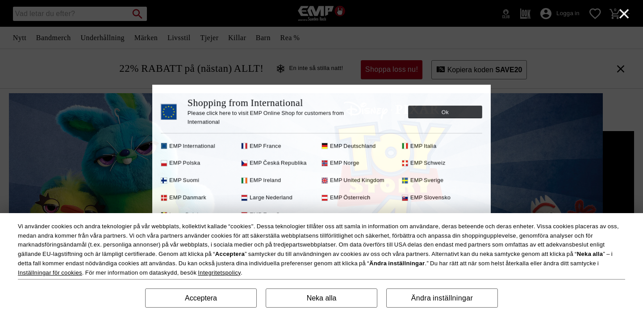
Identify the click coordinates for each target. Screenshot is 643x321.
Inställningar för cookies (50, 272)
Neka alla (322, 298)
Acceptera (201, 298)
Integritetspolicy (219, 272)
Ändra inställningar (442, 298)
